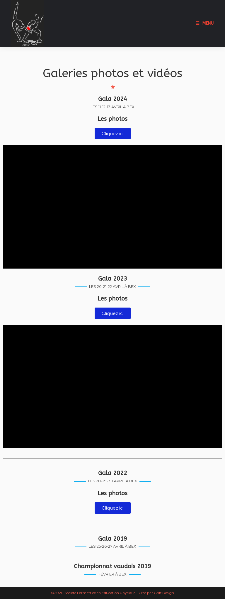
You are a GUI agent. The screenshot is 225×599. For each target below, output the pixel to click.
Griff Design (164, 592)
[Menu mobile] (205, 23)
